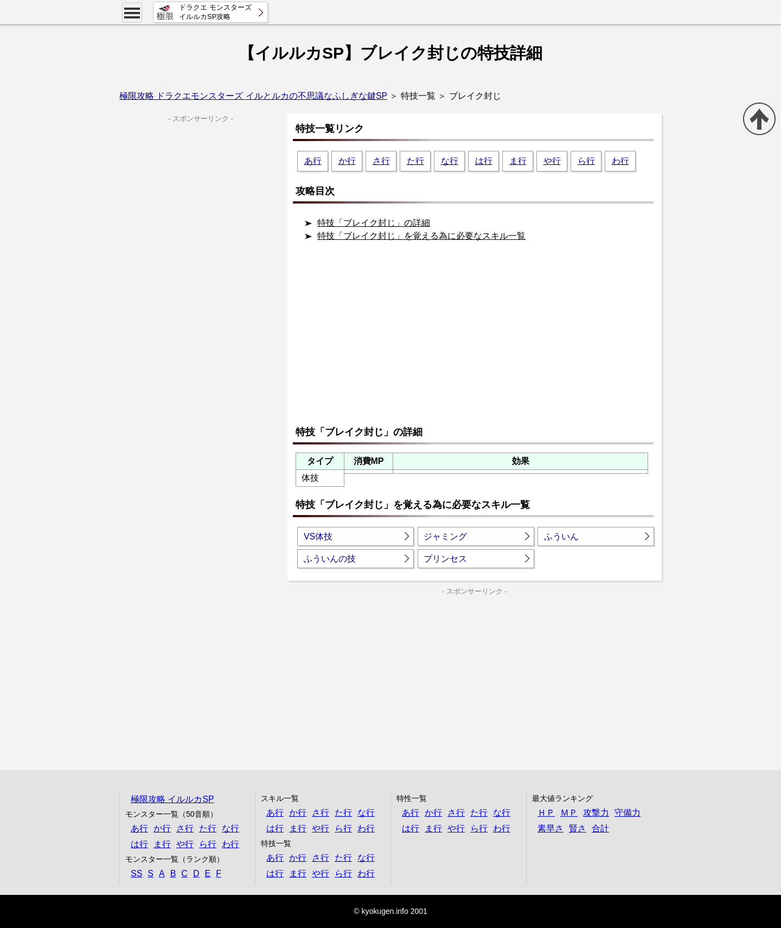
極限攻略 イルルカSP (172, 799)
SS (136, 873)
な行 (449, 161)
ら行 (586, 161)
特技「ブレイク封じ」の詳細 (373, 222)
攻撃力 (596, 812)
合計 (600, 828)
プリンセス (445, 558)
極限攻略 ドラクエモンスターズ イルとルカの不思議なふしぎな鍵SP (253, 95)
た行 (415, 161)
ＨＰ (546, 812)
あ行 (313, 161)
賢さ (577, 828)
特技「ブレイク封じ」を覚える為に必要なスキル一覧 (421, 235)
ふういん (561, 536)
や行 (552, 161)
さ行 (381, 161)
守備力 (627, 812)
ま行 (518, 161)
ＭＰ (569, 812)
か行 (347, 161)
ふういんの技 (330, 558)
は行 (483, 161)
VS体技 (318, 536)
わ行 (620, 161)
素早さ (550, 828)
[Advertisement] (477, 338)
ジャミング (445, 536)
